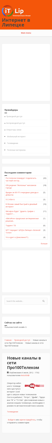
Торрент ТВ (11, 225)
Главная (8, 340)
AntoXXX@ (25, 375)
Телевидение (12, 143)
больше (44, 243)
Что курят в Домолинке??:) (17, 237)
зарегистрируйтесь (27, 420)
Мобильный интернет (16, 136)
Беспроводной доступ (15, 123)
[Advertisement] (26, 72)
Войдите (11, 420)
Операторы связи (13, 130)
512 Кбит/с (10, 199)
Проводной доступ (14, 116)
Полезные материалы (16, 150)
